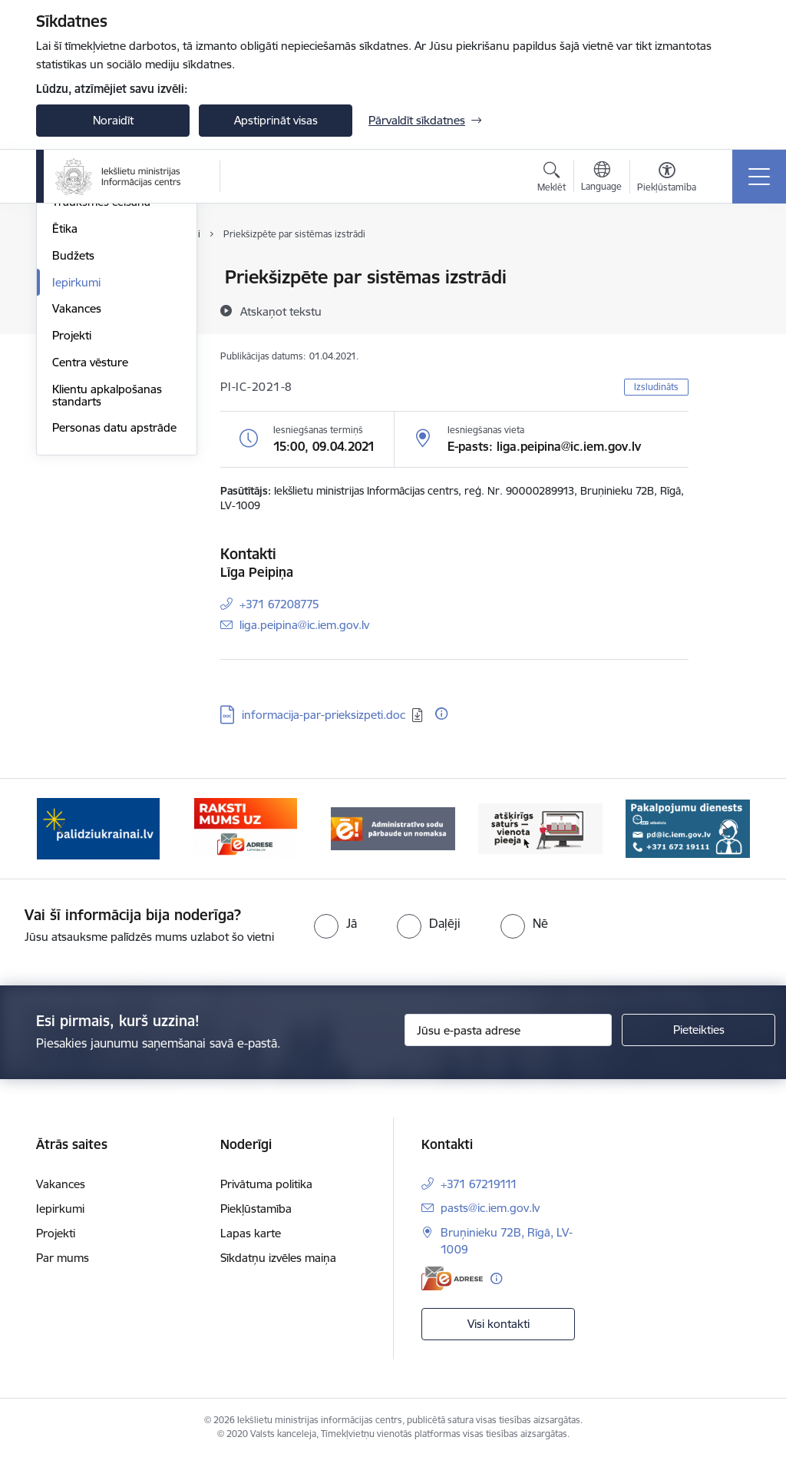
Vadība (70, 277)
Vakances (76, 491)
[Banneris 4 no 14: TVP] (540, 827)
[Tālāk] (724, 828)
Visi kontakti (498, 1323)
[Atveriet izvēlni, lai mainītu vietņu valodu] (601, 178)
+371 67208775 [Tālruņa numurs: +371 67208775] (279, 604)
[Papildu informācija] (441, 713)
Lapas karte (250, 1233)
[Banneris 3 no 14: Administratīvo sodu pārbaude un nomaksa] (393, 827)
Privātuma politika (266, 1184)
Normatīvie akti (90, 358)
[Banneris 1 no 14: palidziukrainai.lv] (98, 827)
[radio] (335, 923)
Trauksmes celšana (101, 384)
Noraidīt (113, 120)
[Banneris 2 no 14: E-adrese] (245, 827)
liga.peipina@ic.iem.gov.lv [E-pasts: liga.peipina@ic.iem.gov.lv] (304, 625)
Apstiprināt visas (276, 120)
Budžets (73, 438)
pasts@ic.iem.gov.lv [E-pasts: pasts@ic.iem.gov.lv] (490, 1207)
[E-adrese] (452, 1278)
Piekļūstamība (256, 1208)
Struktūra (76, 304)
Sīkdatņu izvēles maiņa (278, 1257)
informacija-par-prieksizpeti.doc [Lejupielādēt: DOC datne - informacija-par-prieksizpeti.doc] (323, 714)
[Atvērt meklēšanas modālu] (551, 179)
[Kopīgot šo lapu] (728, 309)
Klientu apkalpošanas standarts (107, 578)
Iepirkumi (76, 465)
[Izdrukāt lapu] (728, 271)
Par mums (62, 1257)
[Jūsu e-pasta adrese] (508, 1030)
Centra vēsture (90, 545)
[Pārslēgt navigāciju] (759, 177)
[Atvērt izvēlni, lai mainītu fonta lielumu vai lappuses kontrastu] (666, 179)
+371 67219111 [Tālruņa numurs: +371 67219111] (479, 1184)
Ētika (65, 411)
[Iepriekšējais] (61, 828)
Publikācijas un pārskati (112, 331)
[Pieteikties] (698, 1030)
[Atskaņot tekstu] (281, 311)
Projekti (71, 518)
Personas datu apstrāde (114, 610)
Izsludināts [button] (656, 386)
